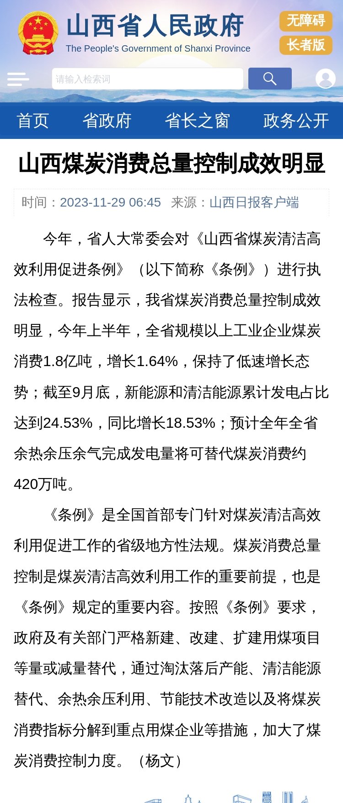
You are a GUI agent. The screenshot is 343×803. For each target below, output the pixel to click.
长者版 (306, 45)
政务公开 (296, 120)
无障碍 (306, 20)
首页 (32, 120)
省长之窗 (197, 120)
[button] (270, 79)
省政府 (107, 120)
